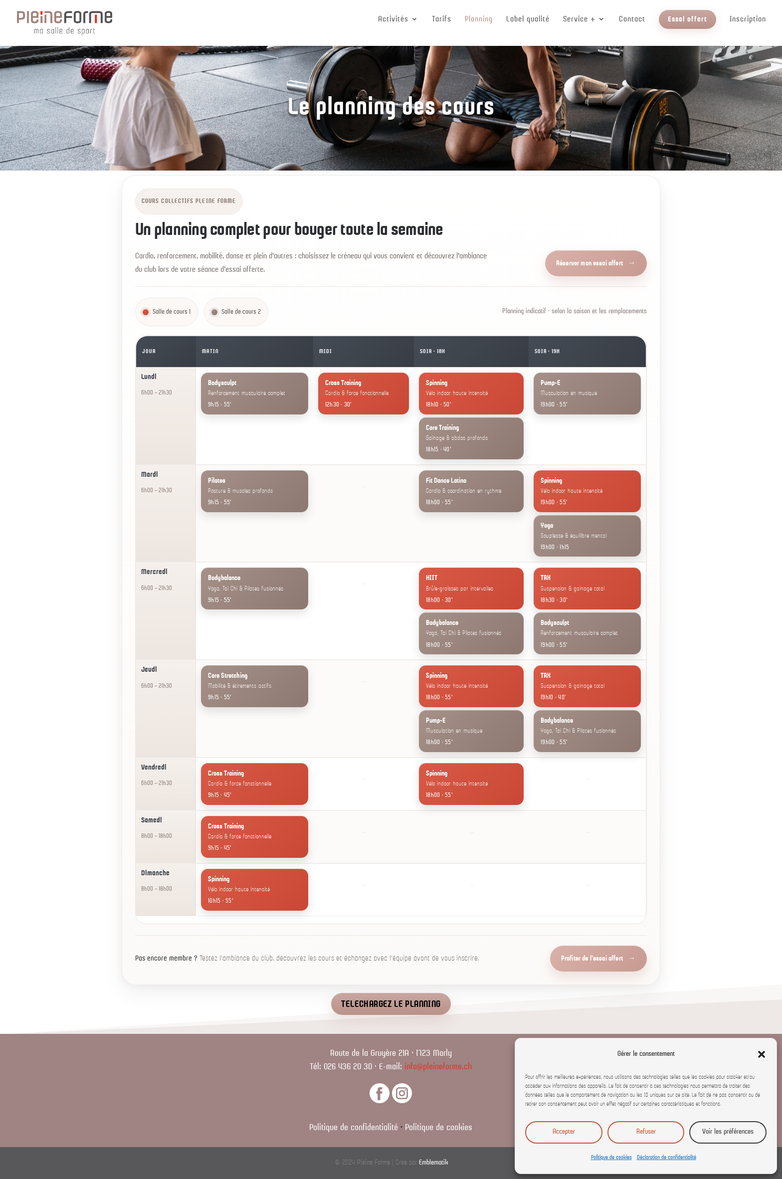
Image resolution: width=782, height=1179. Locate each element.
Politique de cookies (611, 1158)
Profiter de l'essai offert (592, 959)
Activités (393, 19)
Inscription (748, 19)
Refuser (646, 1132)
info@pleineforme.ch (438, 1067)
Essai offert (687, 19)
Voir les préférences (728, 1132)
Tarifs (441, 19)
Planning (479, 19)
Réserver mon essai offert (589, 263)
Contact (632, 19)
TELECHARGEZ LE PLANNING (390, 1004)
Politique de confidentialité (353, 1128)
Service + (579, 19)
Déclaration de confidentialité (666, 1158)
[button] (762, 1054)
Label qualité (528, 19)
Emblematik (433, 1163)
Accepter (564, 1132)
